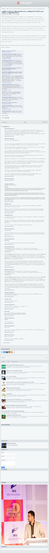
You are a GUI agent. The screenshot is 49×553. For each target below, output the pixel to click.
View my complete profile (12, 445)
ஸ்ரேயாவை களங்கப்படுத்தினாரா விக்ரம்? (14, 370)
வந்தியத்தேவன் (7, 215)
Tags (8, 361)
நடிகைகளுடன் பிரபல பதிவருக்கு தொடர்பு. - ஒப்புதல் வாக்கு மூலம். (19, 399)
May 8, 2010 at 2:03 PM (9, 323)
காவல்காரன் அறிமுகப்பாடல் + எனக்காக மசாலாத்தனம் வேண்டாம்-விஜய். (20, 382)
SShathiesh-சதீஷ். (8, 128)
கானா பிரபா (7, 299)
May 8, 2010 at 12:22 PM (9, 226)
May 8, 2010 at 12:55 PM (9, 290)
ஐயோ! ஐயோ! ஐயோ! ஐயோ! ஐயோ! (13, 388)
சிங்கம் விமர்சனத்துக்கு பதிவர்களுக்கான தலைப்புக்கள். (16, 405)
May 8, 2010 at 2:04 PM (9, 332)
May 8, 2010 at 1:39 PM (9, 315)
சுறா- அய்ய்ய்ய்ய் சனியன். (11, 376)
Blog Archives (14, 361)
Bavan (6, 311)
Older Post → (45, 122)
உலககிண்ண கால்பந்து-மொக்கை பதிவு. (13, 415)
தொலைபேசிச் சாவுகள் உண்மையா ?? (12, 307)
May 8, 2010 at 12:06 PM (9, 136)
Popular (3, 361)
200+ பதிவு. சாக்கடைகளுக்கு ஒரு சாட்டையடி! (14, 364)
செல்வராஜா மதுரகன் (8, 304)
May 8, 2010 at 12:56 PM (9, 296)
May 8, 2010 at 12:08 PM (9, 176)
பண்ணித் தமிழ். (9, 393)
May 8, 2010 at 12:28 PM (9, 244)
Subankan (7, 203)
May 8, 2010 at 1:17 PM (9, 302)
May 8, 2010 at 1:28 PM (9, 309)
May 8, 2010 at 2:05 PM (9, 340)
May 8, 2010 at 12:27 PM (9, 236)
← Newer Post (4, 122)
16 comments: (17, 14)
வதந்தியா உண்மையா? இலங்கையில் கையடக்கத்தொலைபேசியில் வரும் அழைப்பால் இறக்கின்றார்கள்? (23, 12)
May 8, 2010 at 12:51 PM (9, 267)
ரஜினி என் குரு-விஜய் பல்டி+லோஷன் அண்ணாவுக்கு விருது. (12, 411)
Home (3, 8)
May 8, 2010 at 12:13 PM (9, 212)
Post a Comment (6, 342)
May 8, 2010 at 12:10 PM (9, 201)
